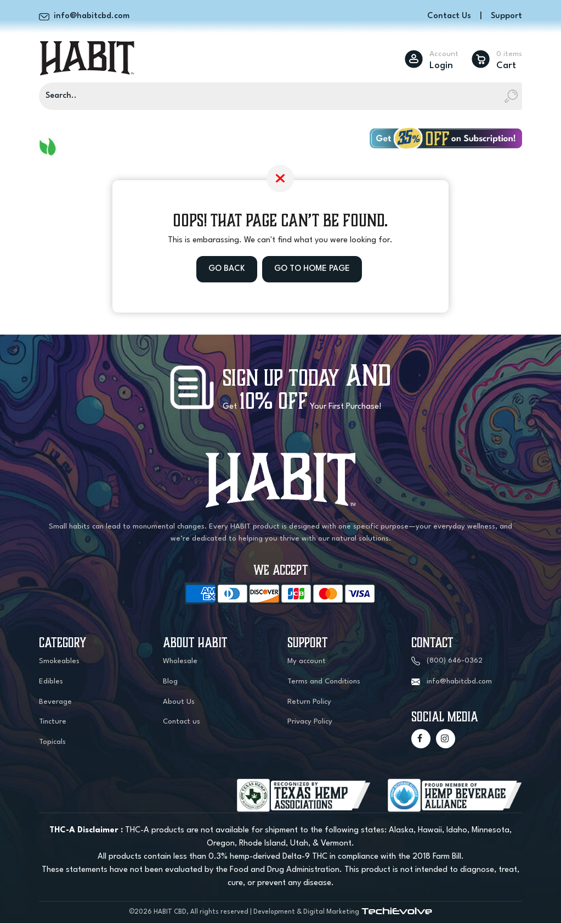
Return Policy (309, 701)
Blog (170, 681)
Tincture (52, 721)
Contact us (181, 721)
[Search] (280, 96)
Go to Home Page (312, 269)
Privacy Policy (309, 721)
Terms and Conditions (323, 681)
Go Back (226, 269)
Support (506, 16)
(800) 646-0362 (455, 660)
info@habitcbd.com (459, 681)
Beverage (55, 701)
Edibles (51, 681)
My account (306, 661)
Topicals (52, 742)
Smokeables (59, 661)
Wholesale (180, 661)
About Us (179, 701)
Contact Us (449, 16)
